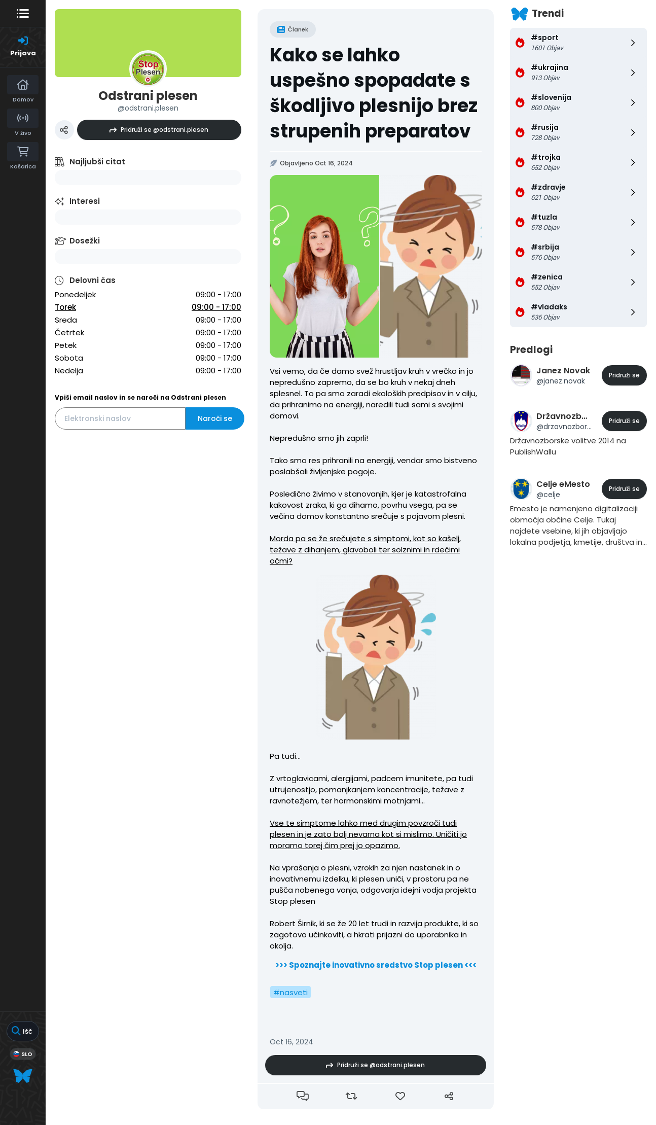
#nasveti (290, 992)
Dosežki (84, 240)
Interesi (84, 201)
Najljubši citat (97, 161)
